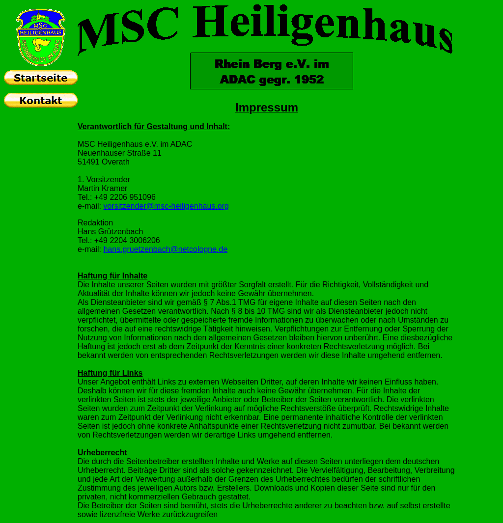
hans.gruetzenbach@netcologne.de (165, 249)
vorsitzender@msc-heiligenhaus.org (165, 206)
